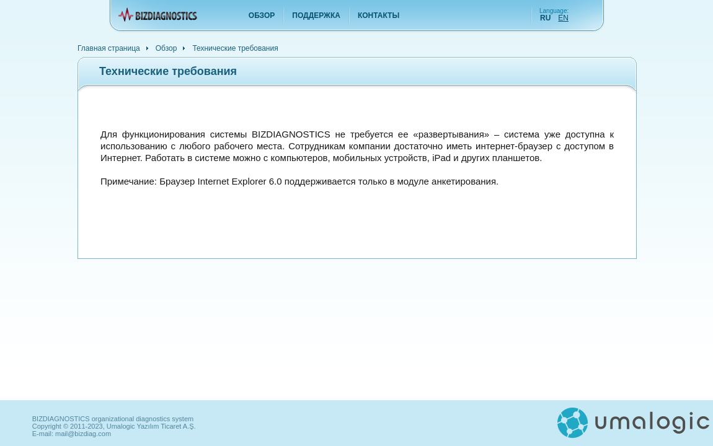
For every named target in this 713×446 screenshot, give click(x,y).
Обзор (262, 15)
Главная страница (109, 48)
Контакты (378, 15)
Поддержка (316, 15)
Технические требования (235, 48)
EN (563, 18)
